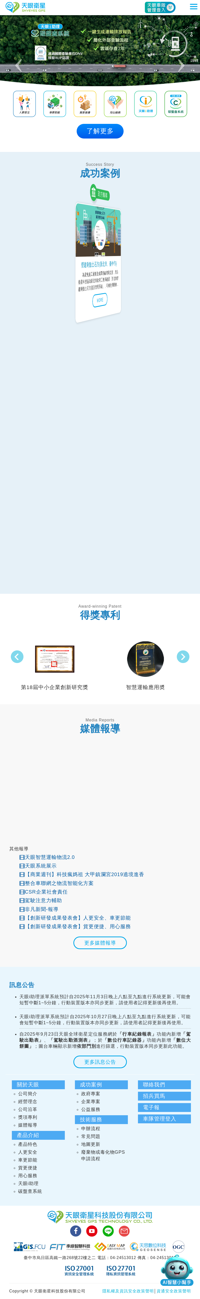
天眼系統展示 (38, 866)
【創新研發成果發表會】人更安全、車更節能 (75, 918)
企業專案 (90, 1101)
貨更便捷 (27, 1167)
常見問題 (90, 1136)
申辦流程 (90, 1128)
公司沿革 (27, 1109)
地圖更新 (90, 1144)
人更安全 (27, 1152)
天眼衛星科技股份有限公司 (25, 7)
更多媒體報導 (100, 943)
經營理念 (27, 1101)
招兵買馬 (154, 1096)
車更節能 (27, 1160)
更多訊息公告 (100, 1062)
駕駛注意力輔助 (40, 900)
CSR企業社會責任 (43, 892)
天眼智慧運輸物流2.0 (47, 857)
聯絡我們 (154, 1084)
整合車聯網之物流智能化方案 (56, 883)
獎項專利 (27, 1117)
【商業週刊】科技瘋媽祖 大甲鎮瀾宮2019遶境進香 (82, 874)
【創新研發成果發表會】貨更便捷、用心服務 (75, 926)
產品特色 (27, 1144)
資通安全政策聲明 (174, 1291)
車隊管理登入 (159, 1119)
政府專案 (90, 1093)
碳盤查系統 (30, 1191)
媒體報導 (27, 1125)
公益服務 (90, 1109)
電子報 (151, 1107)
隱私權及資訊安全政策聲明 (128, 1291)
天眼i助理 (28, 1183)
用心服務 (27, 1175)
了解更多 (100, 131)
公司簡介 (27, 1093)
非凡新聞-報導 (39, 909)
